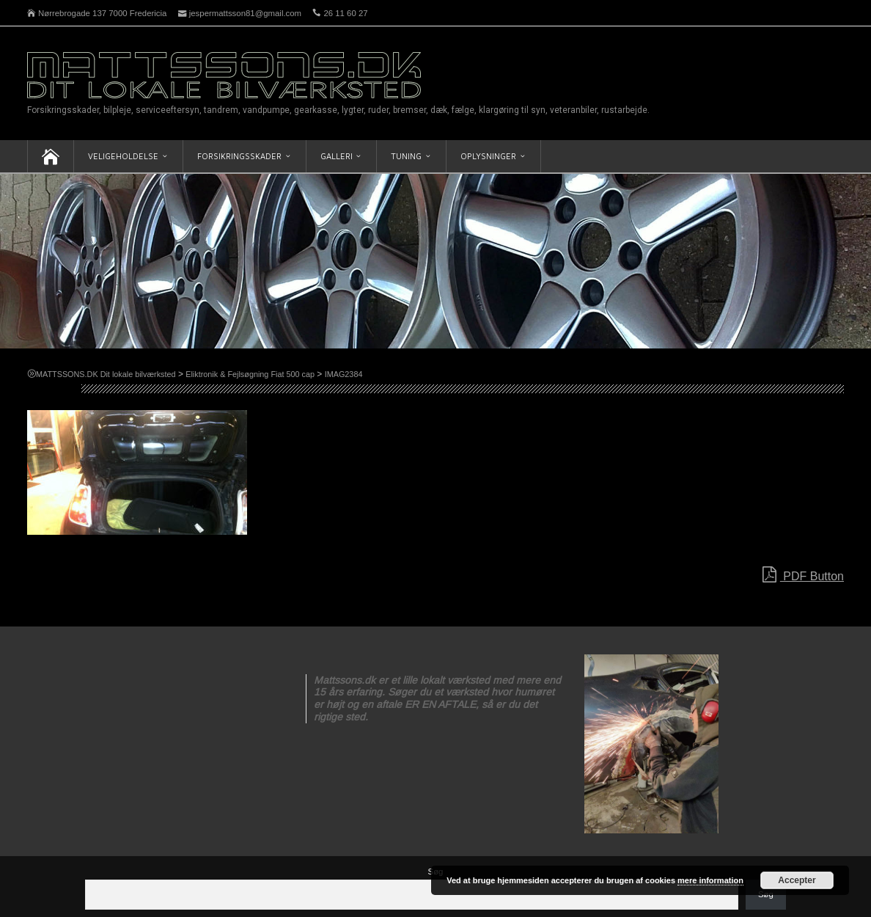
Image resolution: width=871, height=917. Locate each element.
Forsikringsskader (239, 156)
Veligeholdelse (123, 156)
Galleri (336, 156)
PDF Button (803, 575)
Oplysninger (488, 156)
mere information (710, 880)
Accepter (796, 880)
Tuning (406, 156)
